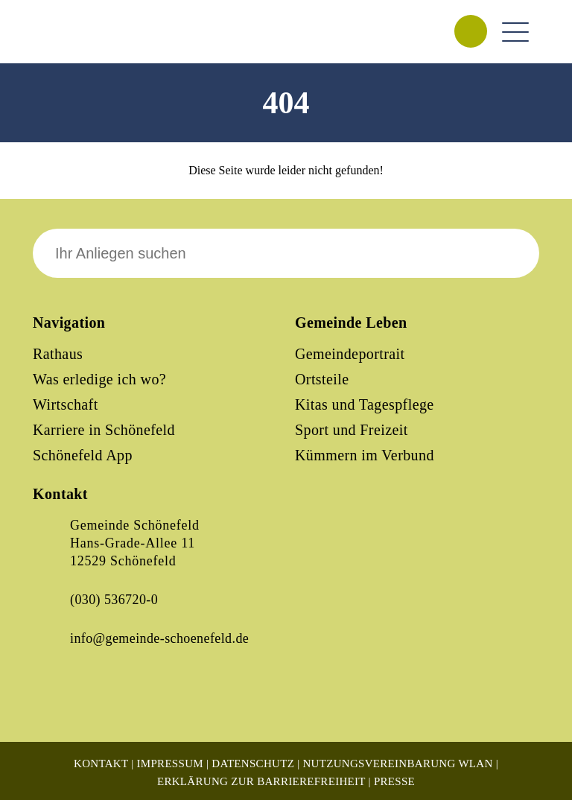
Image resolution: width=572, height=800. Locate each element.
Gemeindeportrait (349, 354)
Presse (394, 781)
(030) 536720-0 (114, 599)
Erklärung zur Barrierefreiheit (261, 781)
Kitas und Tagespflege (364, 404)
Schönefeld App (83, 455)
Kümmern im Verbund (364, 455)
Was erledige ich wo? (99, 379)
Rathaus (58, 354)
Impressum (170, 763)
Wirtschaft (65, 404)
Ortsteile (322, 379)
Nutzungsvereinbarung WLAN (397, 763)
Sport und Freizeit (351, 430)
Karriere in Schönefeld (104, 430)
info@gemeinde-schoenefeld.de (159, 638)
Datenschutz (253, 763)
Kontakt (101, 763)
